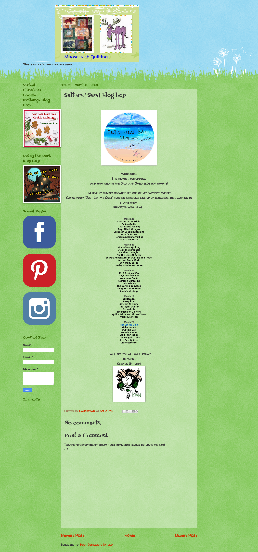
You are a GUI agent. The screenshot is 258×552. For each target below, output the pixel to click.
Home (129, 535)
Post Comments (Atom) (96, 545)
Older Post (186, 535)
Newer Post (72, 535)
